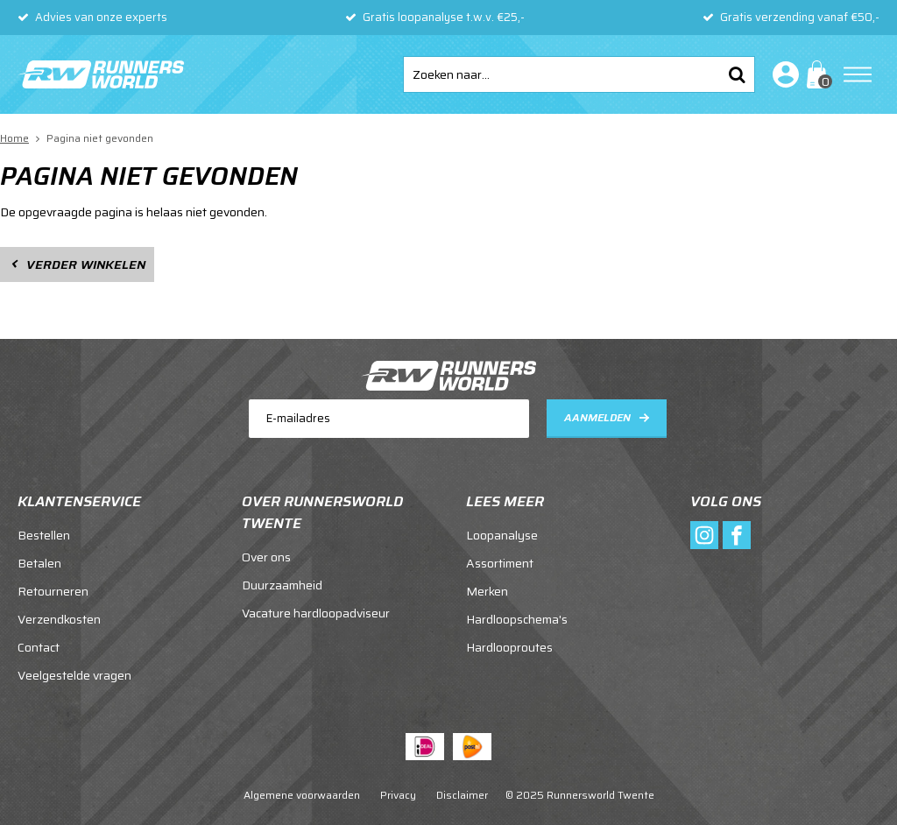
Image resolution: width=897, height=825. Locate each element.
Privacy (398, 794)
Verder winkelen (85, 264)
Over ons (266, 557)
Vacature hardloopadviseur (316, 613)
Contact (39, 647)
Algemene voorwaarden (302, 794)
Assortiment (499, 563)
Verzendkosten (59, 619)
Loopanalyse (502, 535)
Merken (487, 591)
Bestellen (44, 535)
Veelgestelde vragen (74, 675)
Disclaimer (462, 794)
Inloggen (782, 74)
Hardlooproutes (509, 647)
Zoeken (736, 74)
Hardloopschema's (517, 619)
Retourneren (53, 591)
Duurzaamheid (282, 585)
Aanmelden (597, 417)
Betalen (39, 563)
